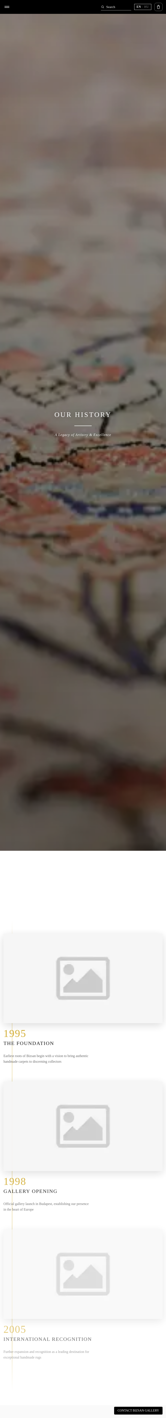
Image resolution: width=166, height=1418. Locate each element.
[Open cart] (158, 7)
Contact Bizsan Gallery (138, 1410)
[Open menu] (6, 7)
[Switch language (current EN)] (142, 7)
